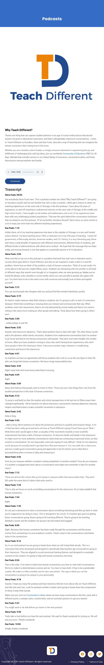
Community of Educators (73, 153)
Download (15, 181)
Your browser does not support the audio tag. (25, 172)
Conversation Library (36, 595)
